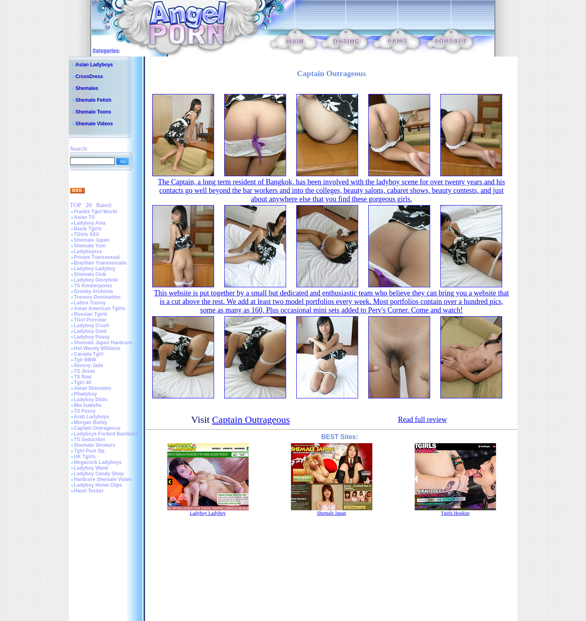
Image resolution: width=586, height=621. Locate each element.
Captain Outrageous (97, 428)
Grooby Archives (93, 291)
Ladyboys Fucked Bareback (106, 434)
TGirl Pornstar (90, 320)
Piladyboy (85, 394)
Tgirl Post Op (89, 451)
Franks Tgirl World (95, 211)
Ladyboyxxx (88, 251)
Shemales (87, 88)
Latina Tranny (90, 303)
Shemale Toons (94, 112)
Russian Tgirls (91, 314)
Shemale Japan (91, 240)
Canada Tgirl (89, 354)
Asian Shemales (93, 388)
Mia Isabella (87, 405)
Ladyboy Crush (91, 325)
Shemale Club (90, 274)
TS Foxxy (85, 411)
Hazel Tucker (89, 491)
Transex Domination (97, 297)
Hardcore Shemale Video (102, 479)
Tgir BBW (85, 360)
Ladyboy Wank (91, 468)
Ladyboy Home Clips (98, 485)
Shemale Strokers (94, 445)
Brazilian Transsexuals (100, 263)
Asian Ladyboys (94, 65)
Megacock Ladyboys (98, 462)
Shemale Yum (90, 246)
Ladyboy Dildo (91, 399)
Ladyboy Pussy (92, 337)
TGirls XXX (86, 234)
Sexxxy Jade (88, 365)
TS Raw (83, 377)
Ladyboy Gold (90, 331)
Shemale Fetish (94, 100)
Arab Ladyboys (91, 417)
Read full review (422, 419)
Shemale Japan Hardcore (103, 342)
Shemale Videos (94, 124)
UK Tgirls (85, 456)
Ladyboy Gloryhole (96, 280)
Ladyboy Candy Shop (99, 474)
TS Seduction (89, 439)
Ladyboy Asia (90, 223)
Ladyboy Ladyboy (95, 268)
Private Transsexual (97, 257)
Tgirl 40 (83, 382)
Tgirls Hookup (455, 513)
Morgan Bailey (90, 422)
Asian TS (84, 217)
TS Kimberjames (93, 286)
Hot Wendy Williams (97, 348)
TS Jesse (84, 371)
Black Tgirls (88, 229)
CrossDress (89, 76)
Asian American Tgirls (99, 308)
